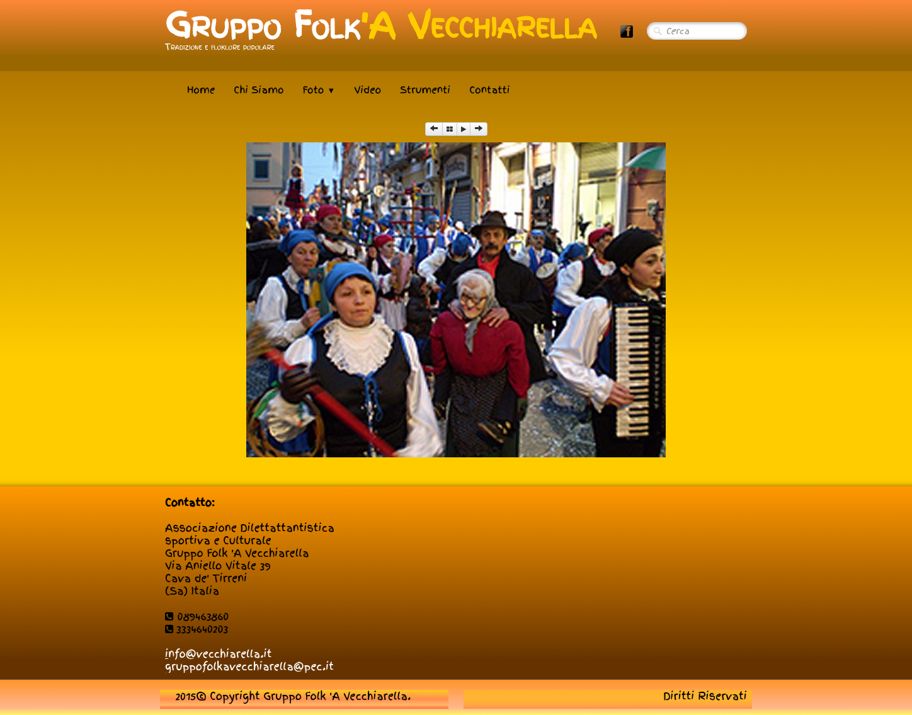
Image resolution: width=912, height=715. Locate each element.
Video (367, 90)
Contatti (489, 90)
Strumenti (425, 90)
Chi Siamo (258, 90)
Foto (319, 90)
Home (201, 90)
